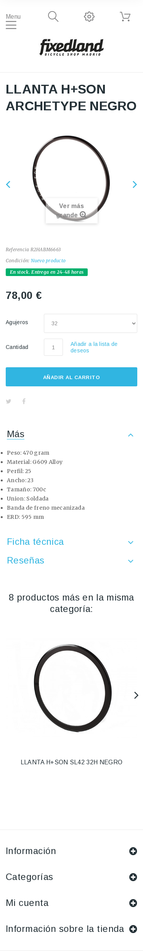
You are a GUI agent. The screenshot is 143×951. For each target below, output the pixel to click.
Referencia (17, 249)
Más (15, 434)
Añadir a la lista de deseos (94, 347)
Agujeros (18, 322)
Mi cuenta (27, 903)
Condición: (17, 260)
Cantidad (17, 347)
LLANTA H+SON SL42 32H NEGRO (72, 762)
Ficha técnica (35, 541)
